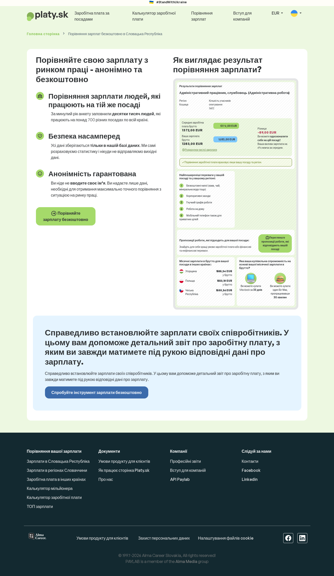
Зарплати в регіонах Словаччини (57, 470)
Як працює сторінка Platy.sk (124, 470)
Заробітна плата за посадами (91, 16)
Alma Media (186, 561)
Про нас (106, 479)
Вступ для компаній (242, 16)
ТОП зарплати (40, 506)
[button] (296, 13)
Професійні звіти (185, 461)
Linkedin (250, 479)
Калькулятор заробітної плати (154, 16)
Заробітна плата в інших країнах (56, 479)
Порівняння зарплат (202, 16)
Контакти (250, 461)
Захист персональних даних (164, 538)
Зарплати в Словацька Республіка (58, 461)
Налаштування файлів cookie (225, 538)
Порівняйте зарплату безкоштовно (65, 216)
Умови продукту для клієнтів (124, 461)
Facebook (251, 470)
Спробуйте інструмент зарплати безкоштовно (97, 392)
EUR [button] (276, 13)
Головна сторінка (43, 34)
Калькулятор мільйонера (50, 488)
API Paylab (180, 479)
